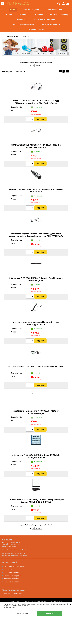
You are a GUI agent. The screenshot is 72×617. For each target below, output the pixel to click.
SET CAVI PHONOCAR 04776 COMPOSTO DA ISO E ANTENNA (36, 367)
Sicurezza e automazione (44, 19)
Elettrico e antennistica (50, 24)
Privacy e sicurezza (11, 582)
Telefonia (39, 14)
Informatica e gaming (59, 14)
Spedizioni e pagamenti (13, 576)
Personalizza (22, 613)
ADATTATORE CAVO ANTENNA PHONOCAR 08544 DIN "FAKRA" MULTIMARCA (36, 146)
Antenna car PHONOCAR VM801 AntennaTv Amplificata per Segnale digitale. (36, 279)
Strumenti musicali (36, 29)
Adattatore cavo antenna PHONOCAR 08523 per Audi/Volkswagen (36, 412)
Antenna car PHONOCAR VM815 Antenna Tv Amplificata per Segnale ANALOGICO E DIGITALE (36, 500)
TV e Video (23, 14)
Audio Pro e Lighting (30, 9)
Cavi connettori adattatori (23, 24)
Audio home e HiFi (54, 9)
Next (68, 49)
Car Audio (8, 14)
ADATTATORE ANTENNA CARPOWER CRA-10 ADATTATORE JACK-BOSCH (36, 190)
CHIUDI (70, 604)
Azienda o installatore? (13, 594)
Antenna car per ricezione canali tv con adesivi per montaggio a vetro (36, 323)
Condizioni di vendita (12, 573)
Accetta (49, 613)
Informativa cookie (9, 607)
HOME (12, 9)
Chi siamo (8, 569)
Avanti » (39, 66)
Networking (22, 19)
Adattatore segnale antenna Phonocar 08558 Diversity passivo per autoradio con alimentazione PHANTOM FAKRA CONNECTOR (36, 236)
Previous (3, 49)
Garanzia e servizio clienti (14, 566)
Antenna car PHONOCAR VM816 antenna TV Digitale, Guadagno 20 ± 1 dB (36, 456)
